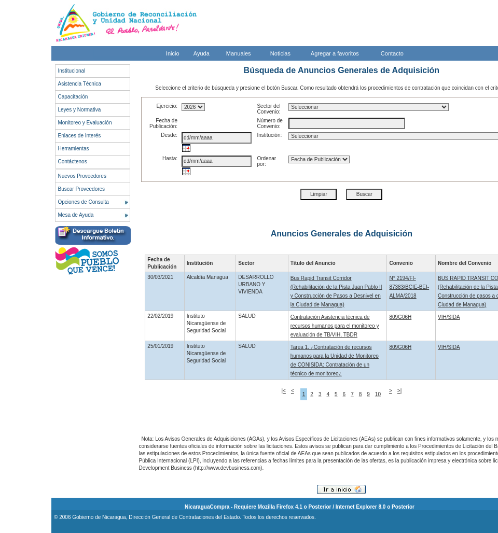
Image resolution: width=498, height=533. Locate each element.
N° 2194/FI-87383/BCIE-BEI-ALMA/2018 (409, 287)
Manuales (238, 53)
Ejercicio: (166, 106)
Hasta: (169, 158)
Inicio (172, 53)
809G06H (400, 317)
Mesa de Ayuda (76, 215)
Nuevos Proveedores (82, 176)
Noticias (280, 53)
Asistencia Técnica (79, 84)
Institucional (72, 71)
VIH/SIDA (449, 317)
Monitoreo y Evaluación (85, 122)
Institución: (269, 135)
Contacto (392, 53)
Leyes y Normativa (79, 110)
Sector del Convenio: (268, 109)
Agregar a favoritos (335, 53)
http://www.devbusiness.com (227, 468)
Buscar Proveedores (81, 189)
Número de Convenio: (269, 123)
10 (378, 394)
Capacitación (73, 97)
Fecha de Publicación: (163, 123)
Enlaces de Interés (79, 135)
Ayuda (201, 53)
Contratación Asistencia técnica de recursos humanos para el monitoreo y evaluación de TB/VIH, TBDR (334, 326)
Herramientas (73, 148)
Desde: (169, 135)
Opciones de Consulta (83, 202)
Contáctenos (72, 161)
